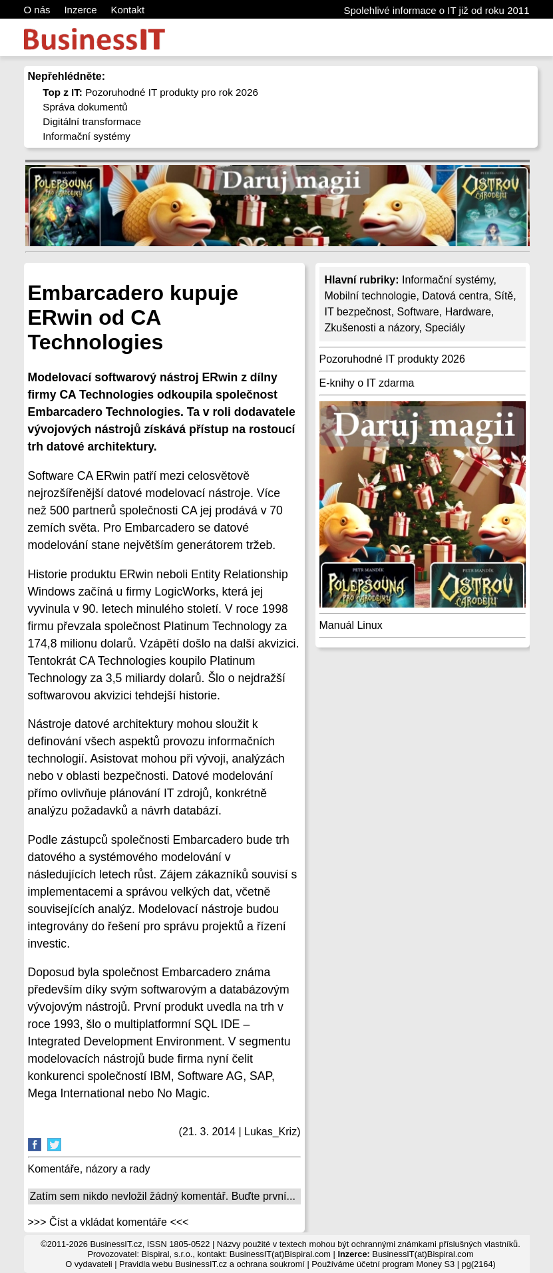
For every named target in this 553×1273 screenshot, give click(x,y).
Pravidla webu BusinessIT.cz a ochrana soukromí (212, 1264)
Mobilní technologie (371, 295)
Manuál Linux (351, 625)
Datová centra (455, 295)
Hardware (468, 311)
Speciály (444, 327)
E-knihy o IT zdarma (367, 383)
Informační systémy (86, 136)
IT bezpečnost (358, 311)
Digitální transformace (92, 121)
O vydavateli (88, 1264)
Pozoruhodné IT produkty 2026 (392, 359)
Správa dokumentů (85, 106)
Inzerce (80, 9)
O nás (37, 9)
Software (418, 311)
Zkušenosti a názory (372, 327)
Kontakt (127, 9)
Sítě (503, 295)
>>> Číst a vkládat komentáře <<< (108, 1222)
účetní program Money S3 (406, 1264)
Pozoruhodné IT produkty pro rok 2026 (150, 92)
